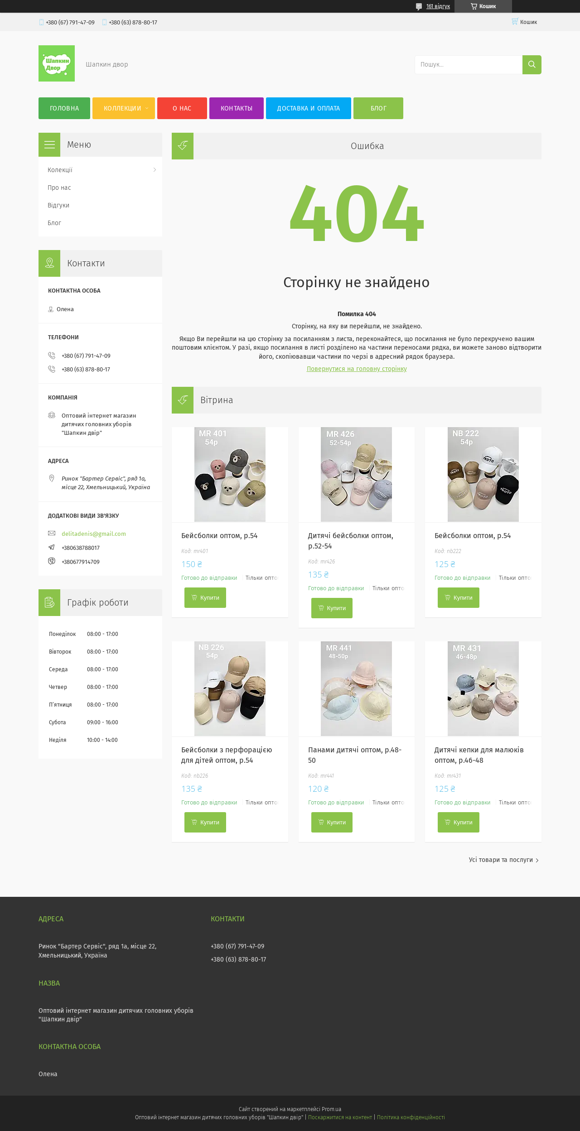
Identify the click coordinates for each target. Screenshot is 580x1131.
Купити (209, 597)
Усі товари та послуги (501, 860)
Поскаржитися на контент (340, 1117)
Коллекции (122, 108)
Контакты (236, 108)
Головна (64, 108)
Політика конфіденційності (411, 1117)
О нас (182, 108)
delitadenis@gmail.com (94, 533)
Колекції (60, 170)
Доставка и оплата (308, 108)
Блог (379, 108)
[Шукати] (531, 64)
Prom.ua (331, 1109)
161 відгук (438, 6)
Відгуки (58, 205)
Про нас (59, 188)
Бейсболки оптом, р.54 (219, 535)
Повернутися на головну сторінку (357, 369)
